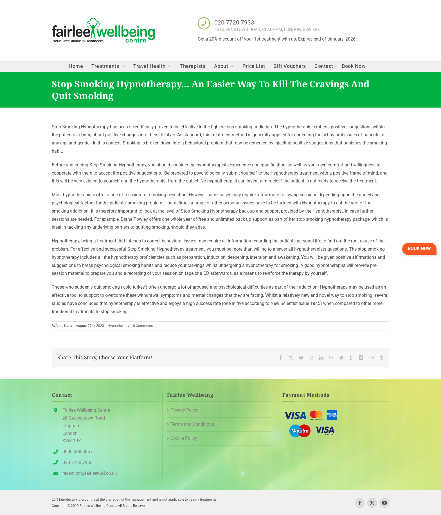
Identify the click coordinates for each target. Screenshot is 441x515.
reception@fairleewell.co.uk (89, 473)
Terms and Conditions (192, 424)
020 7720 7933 (234, 22)
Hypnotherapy (118, 326)
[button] (419, 249)
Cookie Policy (183, 438)
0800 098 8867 (77, 451)
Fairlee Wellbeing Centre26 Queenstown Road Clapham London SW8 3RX (86, 425)
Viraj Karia (64, 326)
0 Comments (143, 326)
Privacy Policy (184, 410)
